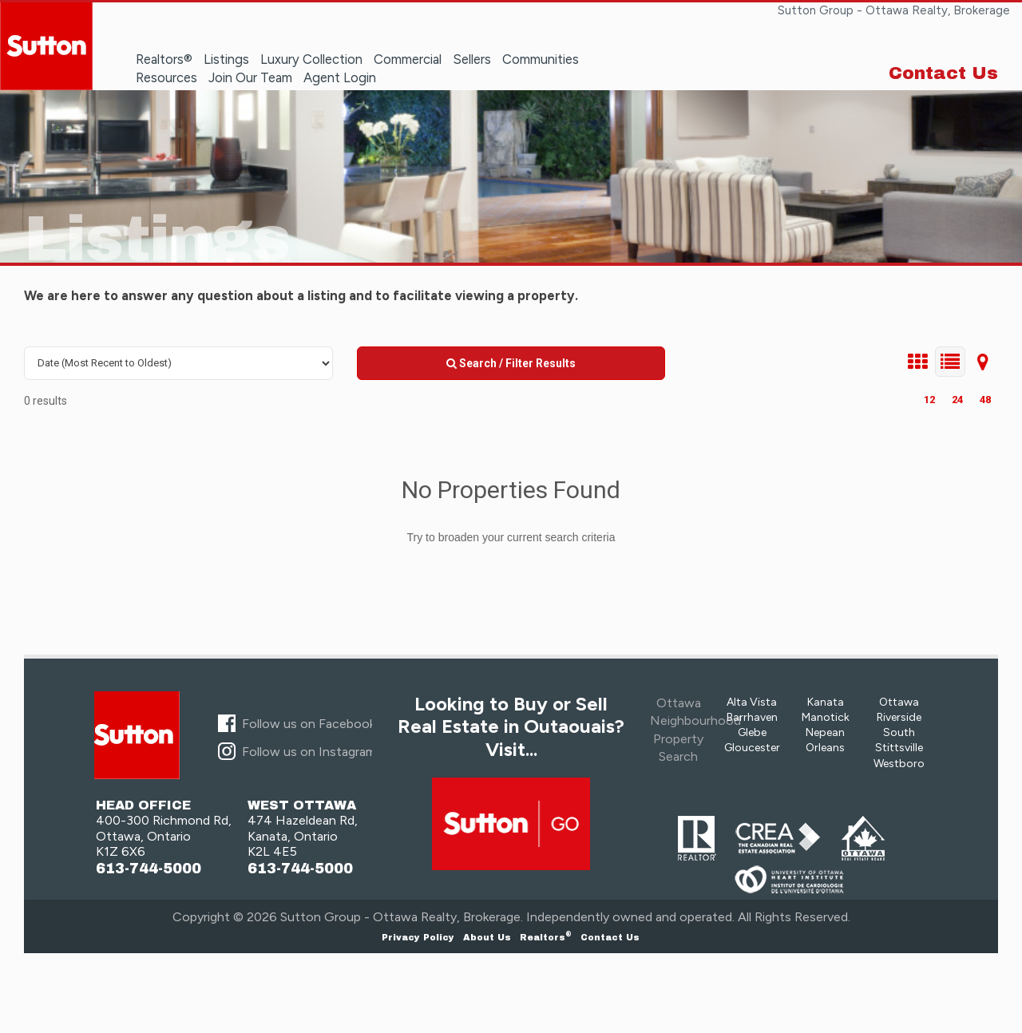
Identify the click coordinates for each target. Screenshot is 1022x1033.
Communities (540, 59)
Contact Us (943, 73)
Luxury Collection (311, 59)
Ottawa (899, 702)
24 (957, 400)
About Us (487, 937)
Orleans (825, 747)
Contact (610, 937)
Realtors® (164, 59)
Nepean (825, 732)
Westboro (899, 763)
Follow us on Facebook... (312, 723)
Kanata (825, 702)
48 (985, 400)
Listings (226, 59)
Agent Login (339, 77)
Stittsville (899, 747)
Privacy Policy (418, 937)
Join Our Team (250, 77)
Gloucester (752, 747)
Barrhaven (752, 717)
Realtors (546, 937)
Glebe (752, 732)
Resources (166, 77)
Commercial (408, 59)
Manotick (826, 717)
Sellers (472, 59)
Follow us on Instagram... (312, 751)
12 (929, 400)
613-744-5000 (148, 869)
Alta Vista (752, 702)
